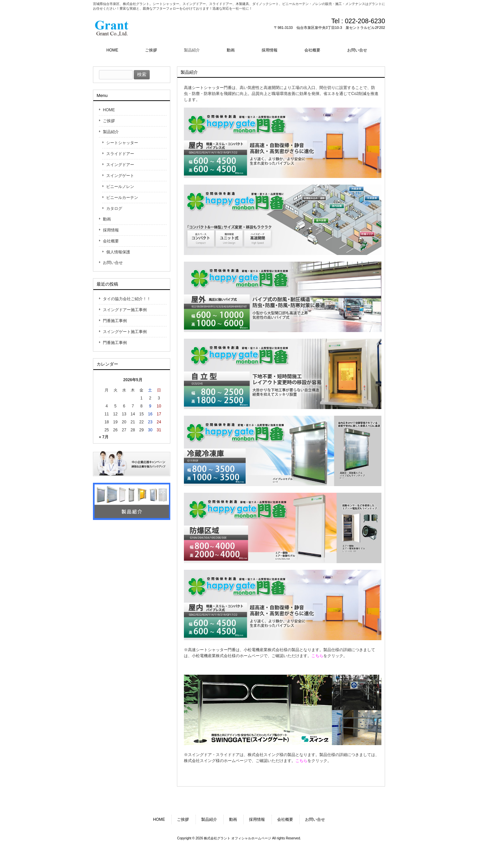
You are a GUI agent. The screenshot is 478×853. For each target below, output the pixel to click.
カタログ (114, 208)
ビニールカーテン (122, 197)
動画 (107, 219)
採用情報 (111, 230)
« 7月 (104, 437)
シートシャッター (122, 142)
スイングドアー (120, 164)
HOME (109, 110)
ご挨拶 (109, 121)
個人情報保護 (118, 252)
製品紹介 (111, 131)
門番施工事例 (115, 320)
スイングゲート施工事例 (125, 331)
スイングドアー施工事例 (125, 309)
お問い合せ (113, 262)
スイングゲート (120, 175)
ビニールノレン (120, 186)
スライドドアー (120, 153)
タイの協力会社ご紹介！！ (127, 299)
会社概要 (111, 241)
